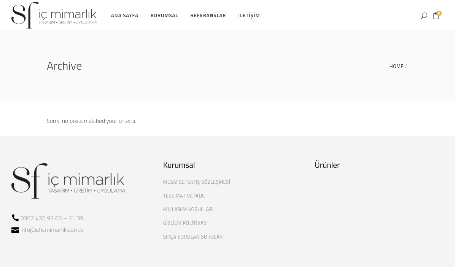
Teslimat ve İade (184, 195)
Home (397, 66)
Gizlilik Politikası (185, 223)
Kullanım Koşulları (188, 209)
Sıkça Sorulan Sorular (193, 237)
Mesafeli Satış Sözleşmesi (197, 182)
